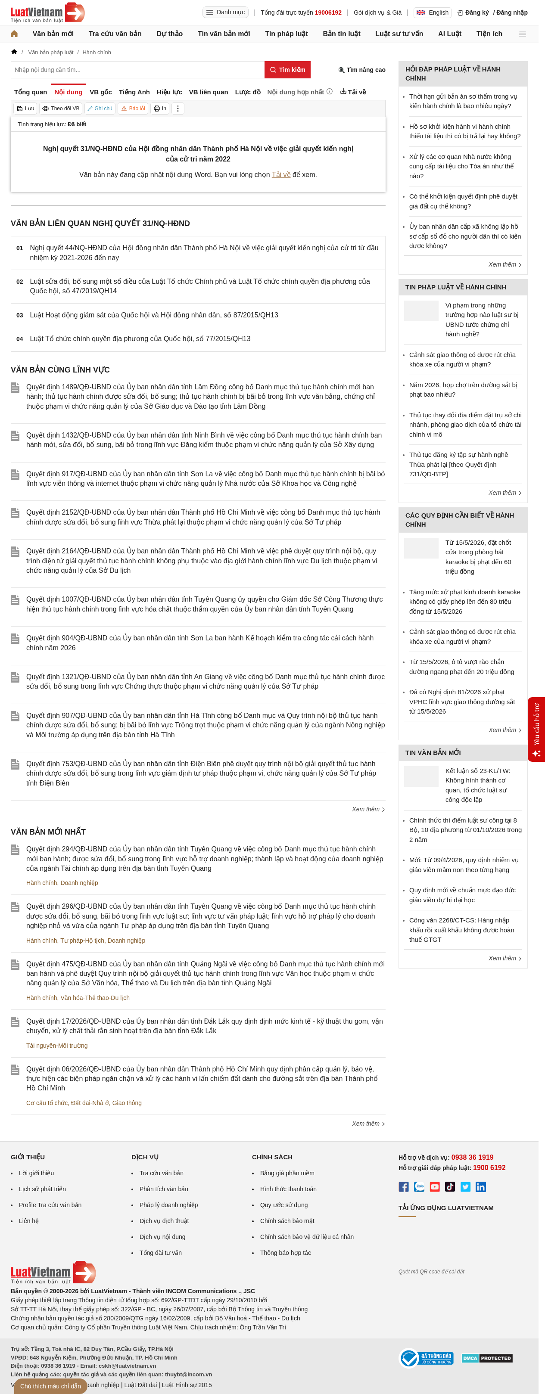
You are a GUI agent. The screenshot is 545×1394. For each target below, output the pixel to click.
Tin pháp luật (286, 33)
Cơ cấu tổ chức (47, 1102)
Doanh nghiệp (79, 882)
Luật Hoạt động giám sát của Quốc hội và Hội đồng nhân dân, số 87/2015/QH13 (154, 315)
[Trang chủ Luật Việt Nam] (48, 12)
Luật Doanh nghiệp (93, 1385)
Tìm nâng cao (362, 70)
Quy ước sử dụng (284, 1205)
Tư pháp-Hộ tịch (82, 940)
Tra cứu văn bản (115, 33)
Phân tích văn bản (164, 1189)
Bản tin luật (341, 33)
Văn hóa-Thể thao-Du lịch (95, 997)
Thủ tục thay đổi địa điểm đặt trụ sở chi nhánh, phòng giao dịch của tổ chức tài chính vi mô (465, 424)
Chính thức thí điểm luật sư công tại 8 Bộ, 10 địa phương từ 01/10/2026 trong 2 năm (465, 830)
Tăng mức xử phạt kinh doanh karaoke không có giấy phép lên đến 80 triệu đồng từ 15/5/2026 (464, 601)
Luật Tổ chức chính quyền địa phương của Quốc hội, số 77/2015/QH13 (140, 338)
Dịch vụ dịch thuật (164, 1220)
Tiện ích (489, 33)
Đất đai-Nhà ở (90, 1102)
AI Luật (449, 33)
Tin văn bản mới (224, 33)
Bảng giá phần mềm (287, 1173)
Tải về (281, 174)
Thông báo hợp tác (285, 1252)
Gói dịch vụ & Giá (378, 12)
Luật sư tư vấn (399, 33)
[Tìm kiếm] (288, 69)
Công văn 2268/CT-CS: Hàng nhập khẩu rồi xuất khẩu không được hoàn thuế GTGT (461, 929)
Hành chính (41, 882)
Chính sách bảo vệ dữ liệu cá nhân (307, 1236)
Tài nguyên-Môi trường (57, 1045)
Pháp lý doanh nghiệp (169, 1205)
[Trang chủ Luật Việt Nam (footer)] (53, 1282)
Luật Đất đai (140, 1385)
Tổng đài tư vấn (161, 1252)
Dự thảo (169, 33)
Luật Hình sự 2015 (187, 1385)
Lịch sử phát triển (42, 1189)
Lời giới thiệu (36, 1173)
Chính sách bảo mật (287, 1220)
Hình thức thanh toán (288, 1189)
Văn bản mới (53, 33)
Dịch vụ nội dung (163, 1236)
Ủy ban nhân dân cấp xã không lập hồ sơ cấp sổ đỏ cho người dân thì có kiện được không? (465, 236)
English (432, 12)
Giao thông (127, 1102)
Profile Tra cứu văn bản (50, 1205)
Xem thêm (369, 809)
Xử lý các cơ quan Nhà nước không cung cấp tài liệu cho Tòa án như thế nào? (461, 166)
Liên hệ (29, 1220)
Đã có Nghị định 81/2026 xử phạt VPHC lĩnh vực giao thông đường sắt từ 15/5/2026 (462, 701)
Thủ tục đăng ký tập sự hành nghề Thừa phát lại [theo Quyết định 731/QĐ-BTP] (458, 464)
